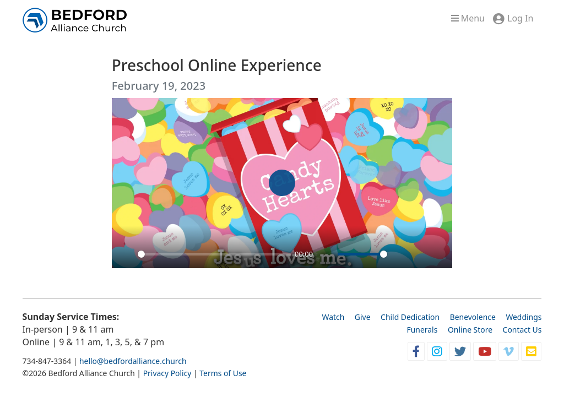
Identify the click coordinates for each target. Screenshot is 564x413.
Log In (520, 18)
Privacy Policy (167, 373)
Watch (333, 317)
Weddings (523, 317)
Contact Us (522, 329)
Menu (468, 18)
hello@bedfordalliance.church (133, 361)
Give (363, 317)
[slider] (214, 254)
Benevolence (473, 317)
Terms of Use (222, 373)
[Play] (126, 254)
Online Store (470, 329)
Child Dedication (410, 317)
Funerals (422, 329)
